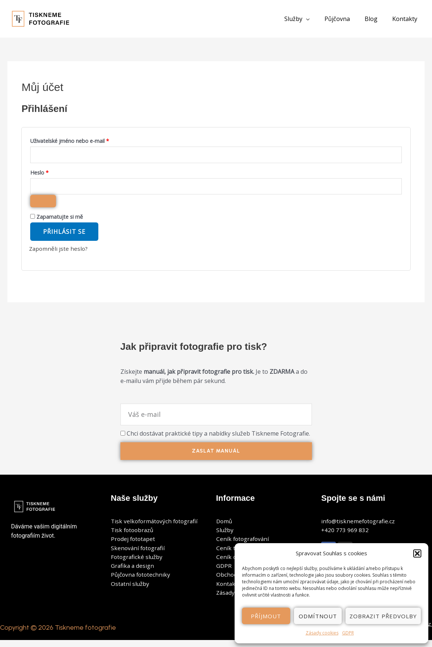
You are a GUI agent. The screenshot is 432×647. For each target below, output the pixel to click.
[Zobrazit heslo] (43, 203)
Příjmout (266, 616)
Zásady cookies (322, 633)
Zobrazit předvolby (383, 616)
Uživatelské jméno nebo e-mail (79, 140)
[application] (316, 19)
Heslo (48, 173)
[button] (417, 553)
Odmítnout (318, 616)
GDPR (348, 633)
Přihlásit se (64, 234)
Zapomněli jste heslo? (59, 251)
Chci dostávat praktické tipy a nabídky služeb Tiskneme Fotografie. (218, 436)
